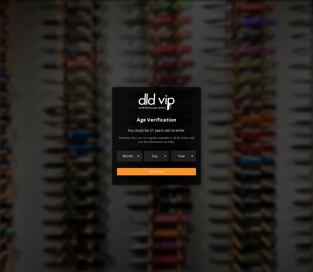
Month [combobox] (128, 156)
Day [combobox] (154, 156)
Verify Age (156, 171)
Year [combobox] (181, 156)
